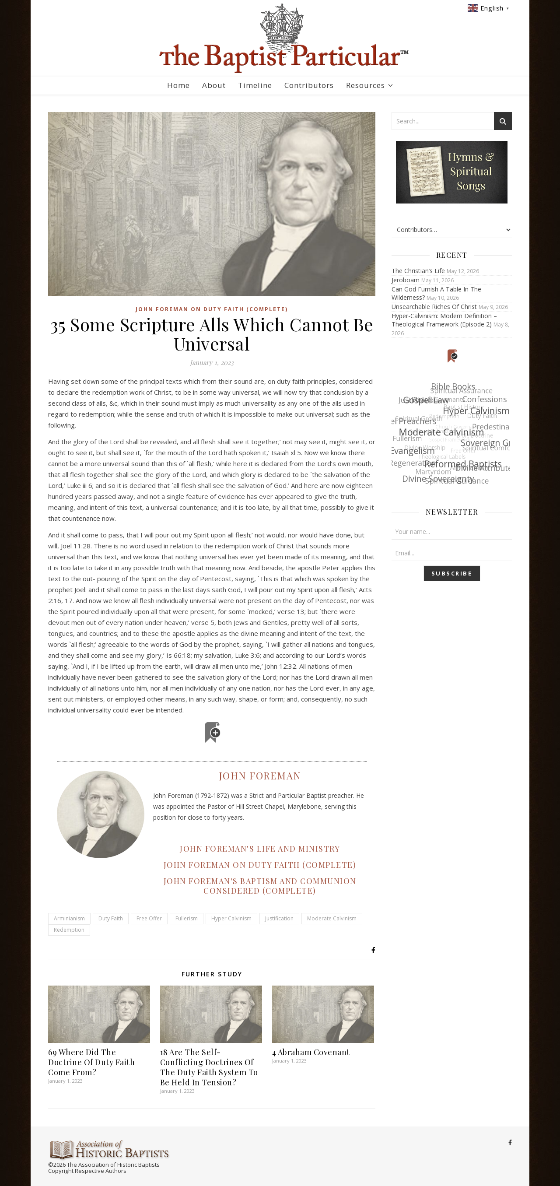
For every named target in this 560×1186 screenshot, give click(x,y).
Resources (365, 85)
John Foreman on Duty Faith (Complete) (212, 309)
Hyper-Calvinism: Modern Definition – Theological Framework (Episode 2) (444, 320)
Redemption (69, 929)
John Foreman (260, 775)
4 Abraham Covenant (311, 1052)
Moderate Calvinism (332, 918)
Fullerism (186, 918)
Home (178, 85)
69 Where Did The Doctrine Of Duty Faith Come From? (91, 1062)
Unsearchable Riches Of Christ (434, 306)
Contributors (309, 85)
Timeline (255, 85)
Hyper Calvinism (231, 918)
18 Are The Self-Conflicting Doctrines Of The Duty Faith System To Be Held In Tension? (209, 1067)
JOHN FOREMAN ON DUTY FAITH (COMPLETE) (260, 865)
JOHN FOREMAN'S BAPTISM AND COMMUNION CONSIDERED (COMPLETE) (260, 886)
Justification (279, 918)
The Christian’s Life (418, 271)
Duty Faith (110, 918)
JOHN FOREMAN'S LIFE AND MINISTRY (260, 848)
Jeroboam (406, 280)
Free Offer (149, 918)
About (214, 85)
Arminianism (69, 918)
